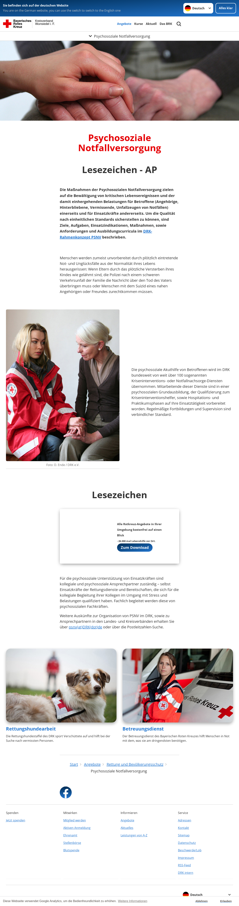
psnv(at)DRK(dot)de (85, 627)
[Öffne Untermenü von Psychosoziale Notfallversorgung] (119, 36)
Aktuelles (127, 828)
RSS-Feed (184, 865)
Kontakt (183, 828)
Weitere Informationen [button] (132, 901)
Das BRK (166, 24)
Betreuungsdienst (143, 728)
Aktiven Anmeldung (77, 828)
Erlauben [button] (226, 901)
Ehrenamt (70, 835)
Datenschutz (187, 843)
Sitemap (184, 835)
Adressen (184, 820)
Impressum (186, 858)
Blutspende (71, 850)
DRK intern (185, 873)
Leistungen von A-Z (134, 835)
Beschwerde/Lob (189, 850)
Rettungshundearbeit (31, 728)
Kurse (138, 24)
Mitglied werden (74, 820)
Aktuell (151, 24)
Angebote (124, 24)
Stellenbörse (72, 843)
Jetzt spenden (15, 820)
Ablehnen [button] (201, 901)
